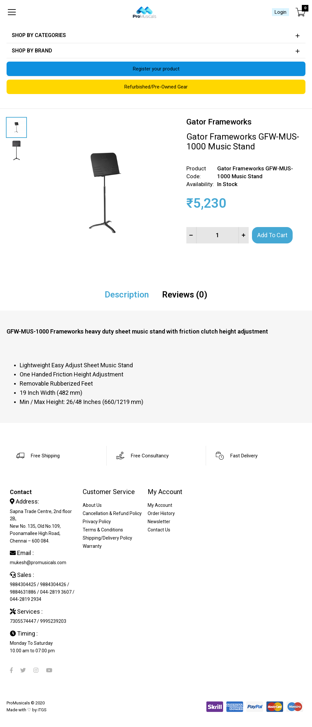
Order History (161, 513)
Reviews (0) (184, 294)
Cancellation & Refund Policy (112, 513)
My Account (160, 505)
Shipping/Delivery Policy (107, 538)
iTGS (42, 709)
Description (127, 294)
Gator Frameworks (219, 121)
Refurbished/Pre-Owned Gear (156, 87)
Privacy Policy (97, 521)
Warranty (92, 546)
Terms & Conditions (103, 529)
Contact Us (159, 529)
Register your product (156, 69)
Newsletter (159, 521)
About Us (92, 505)
